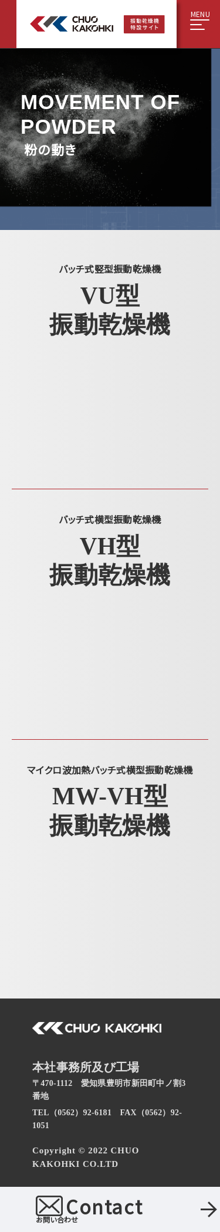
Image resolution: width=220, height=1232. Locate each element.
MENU (200, 15)
